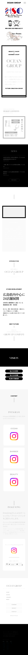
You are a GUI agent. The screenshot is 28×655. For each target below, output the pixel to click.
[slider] (20, 565)
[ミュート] (17, 564)
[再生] (7, 564)
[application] (14, 564)
